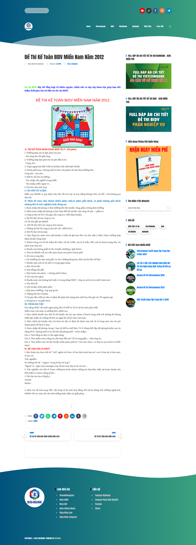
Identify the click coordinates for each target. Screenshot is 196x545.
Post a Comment (72, 64)
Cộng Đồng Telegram (68, 517)
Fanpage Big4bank (102, 495)
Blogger (58, 538)
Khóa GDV (63, 504)
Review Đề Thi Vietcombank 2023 (151, 287)
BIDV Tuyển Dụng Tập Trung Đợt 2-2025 (153, 299)
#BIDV (35, 421)
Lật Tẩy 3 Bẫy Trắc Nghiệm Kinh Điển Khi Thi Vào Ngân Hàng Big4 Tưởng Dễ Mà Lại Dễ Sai (153, 266)
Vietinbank (123, 26)
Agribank (135, 26)
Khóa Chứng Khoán (67, 508)
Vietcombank (101, 26)
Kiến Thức (147, 26)
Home (88, 26)
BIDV (112, 26)
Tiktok (97, 508)
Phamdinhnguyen (67, 495)
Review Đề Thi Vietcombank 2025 (151, 275)
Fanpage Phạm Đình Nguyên (106, 499)
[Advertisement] (73, 75)
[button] (35, 416)
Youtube (98, 504)
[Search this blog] (148, 208)
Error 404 (160, 26)
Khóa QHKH (64, 499)
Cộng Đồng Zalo (66, 512)
